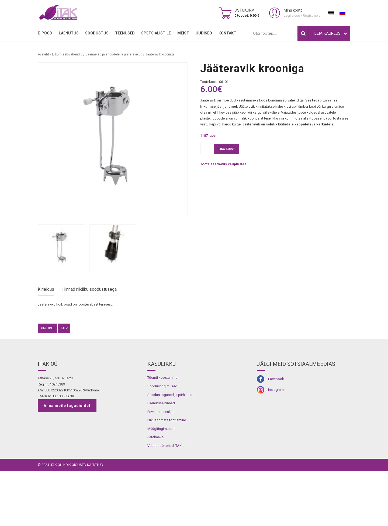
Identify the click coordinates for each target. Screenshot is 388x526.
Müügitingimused (161, 483)
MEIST (183, 33)
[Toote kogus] (206, 149)
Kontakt (227, 33)
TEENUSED (125, 33)
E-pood (45, 33)
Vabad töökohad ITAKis (165, 500)
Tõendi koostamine (162, 432)
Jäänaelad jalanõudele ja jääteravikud (113, 54)
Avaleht (43, 54)
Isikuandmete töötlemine (166, 475)
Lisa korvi (226, 149)
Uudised (204, 33)
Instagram (276, 445)
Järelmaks (155, 492)
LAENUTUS (69, 33)
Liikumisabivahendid (67, 54)
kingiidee (47, 383)
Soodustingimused (162, 441)
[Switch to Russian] (342, 12)
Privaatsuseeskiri (160, 466)
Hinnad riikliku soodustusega (89, 289)
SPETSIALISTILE (156, 33)
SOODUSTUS (97, 33)
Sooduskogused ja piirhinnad (170, 449)
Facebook (276, 434)
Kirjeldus (46, 289)
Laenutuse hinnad (161, 458)
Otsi (303, 33)
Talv (64, 383)
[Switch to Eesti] (331, 12)
